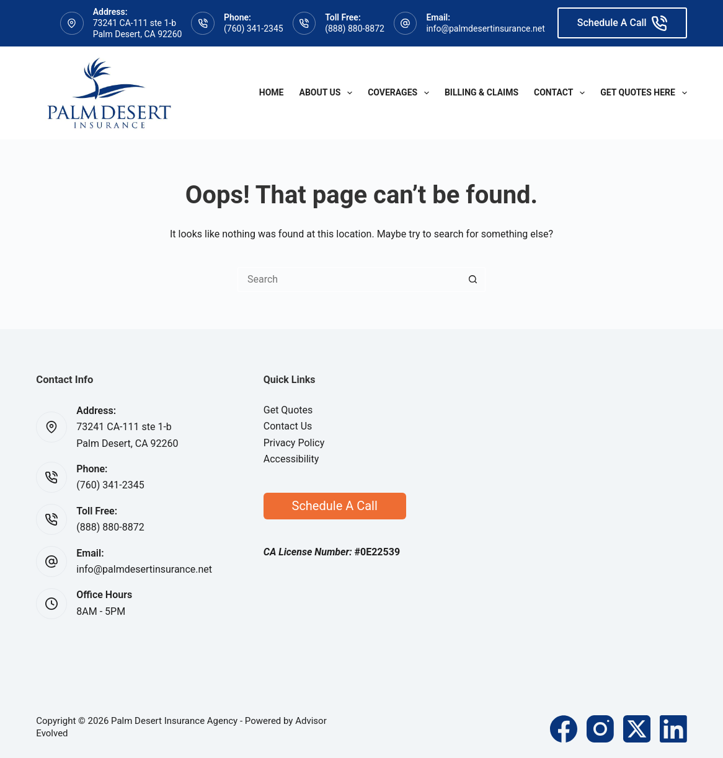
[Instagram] (600, 729)
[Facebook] (563, 729)
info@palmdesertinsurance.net (485, 28)
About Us (328, 93)
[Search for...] (349, 279)
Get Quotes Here (643, 93)
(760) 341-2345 (253, 28)
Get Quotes (288, 410)
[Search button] (473, 279)
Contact (562, 93)
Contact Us (288, 426)
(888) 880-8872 (354, 28)
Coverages (401, 93)
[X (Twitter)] (636, 729)
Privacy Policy (294, 443)
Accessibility (291, 459)
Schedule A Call (622, 23)
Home (271, 92)
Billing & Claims (481, 92)
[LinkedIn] (673, 729)
